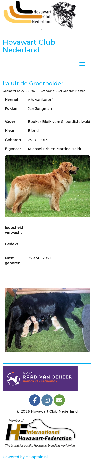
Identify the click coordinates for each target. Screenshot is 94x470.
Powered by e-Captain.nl (25, 457)
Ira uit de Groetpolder (33, 83)
